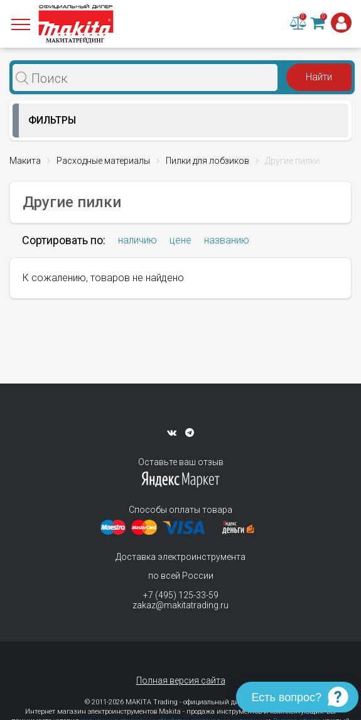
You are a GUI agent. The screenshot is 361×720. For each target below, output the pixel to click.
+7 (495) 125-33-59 (180, 595)
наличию (137, 240)
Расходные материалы (103, 161)
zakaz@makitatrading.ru (180, 605)
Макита (25, 161)
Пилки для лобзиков (207, 161)
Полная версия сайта (180, 680)
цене (180, 240)
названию (226, 240)
